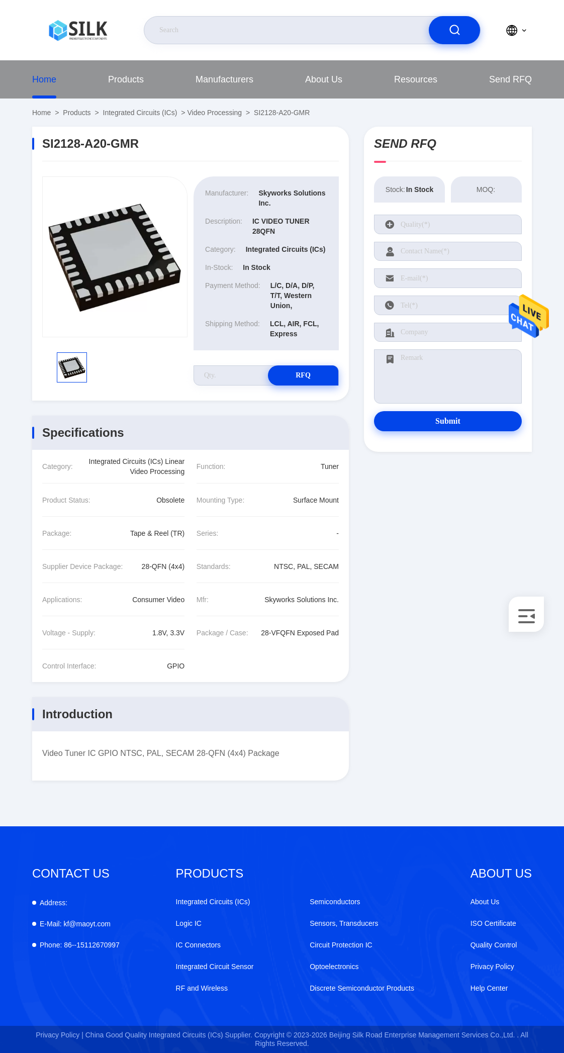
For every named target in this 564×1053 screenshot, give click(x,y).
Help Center (489, 988)
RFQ (303, 375)
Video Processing (214, 113)
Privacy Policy (492, 967)
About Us (323, 79)
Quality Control (494, 945)
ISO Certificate (493, 923)
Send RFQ (510, 79)
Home (44, 79)
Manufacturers (224, 79)
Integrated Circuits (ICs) (140, 113)
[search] (454, 30)
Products (126, 79)
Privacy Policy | (59, 1035)
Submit (447, 421)
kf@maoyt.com (75, 924)
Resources (415, 79)
